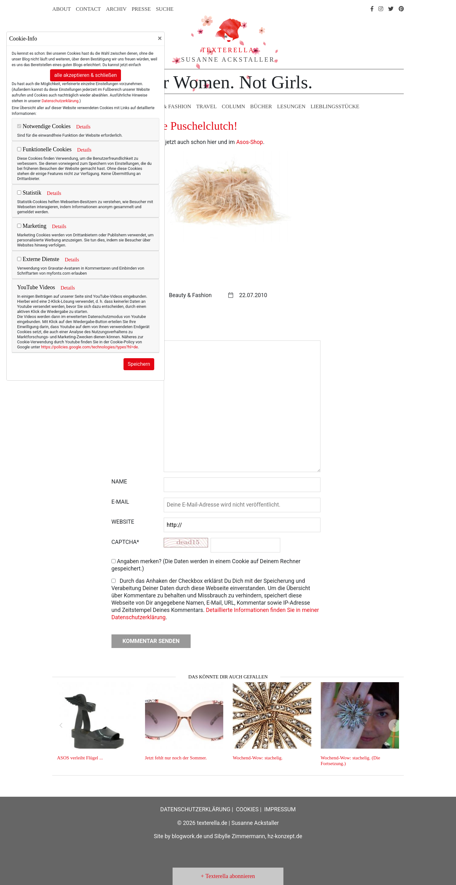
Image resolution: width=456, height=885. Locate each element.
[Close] (160, 38)
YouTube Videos (36, 287)
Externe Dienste (38, 259)
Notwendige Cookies (44, 126)
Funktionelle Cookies (44, 149)
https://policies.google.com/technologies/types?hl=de (89, 347)
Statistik (29, 193)
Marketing (31, 226)
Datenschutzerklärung (59, 101)
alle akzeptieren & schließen (85, 75)
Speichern (139, 364)
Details (83, 126)
